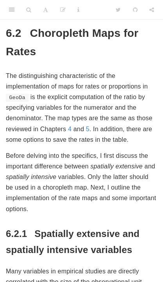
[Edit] (63, 10)
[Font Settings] (45, 10)
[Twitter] (118, 10)
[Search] (28, 10)
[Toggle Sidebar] (11, 10)
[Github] (135, 10)
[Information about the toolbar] (78, 10)
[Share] (151, 10)
